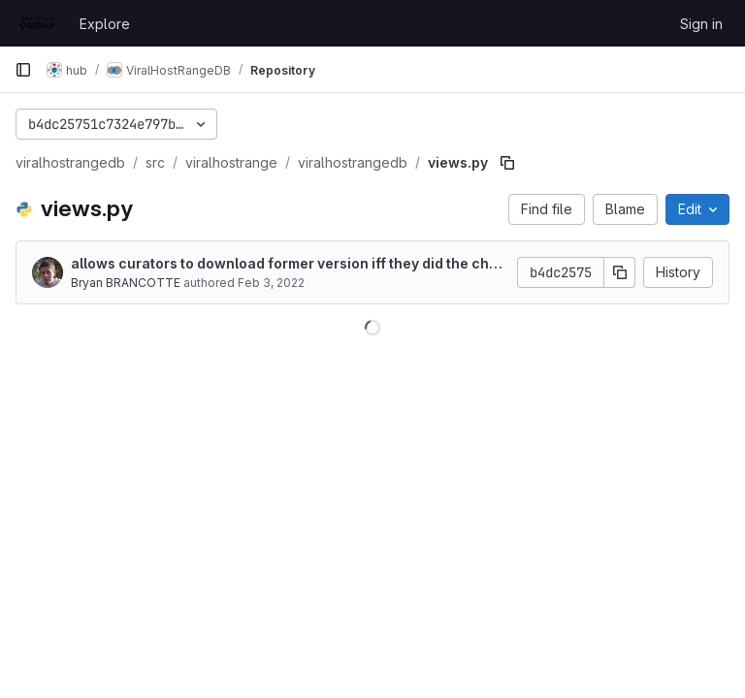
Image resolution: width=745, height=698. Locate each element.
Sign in (701, 24)
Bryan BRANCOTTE (125, 282)
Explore (105, 24)
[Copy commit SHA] (619, 272)
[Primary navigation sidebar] (23, 69)
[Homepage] (37, 23)
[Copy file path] (507, 162)
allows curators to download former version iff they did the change (288, 264)
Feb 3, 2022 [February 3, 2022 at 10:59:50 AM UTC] (271, 282)
